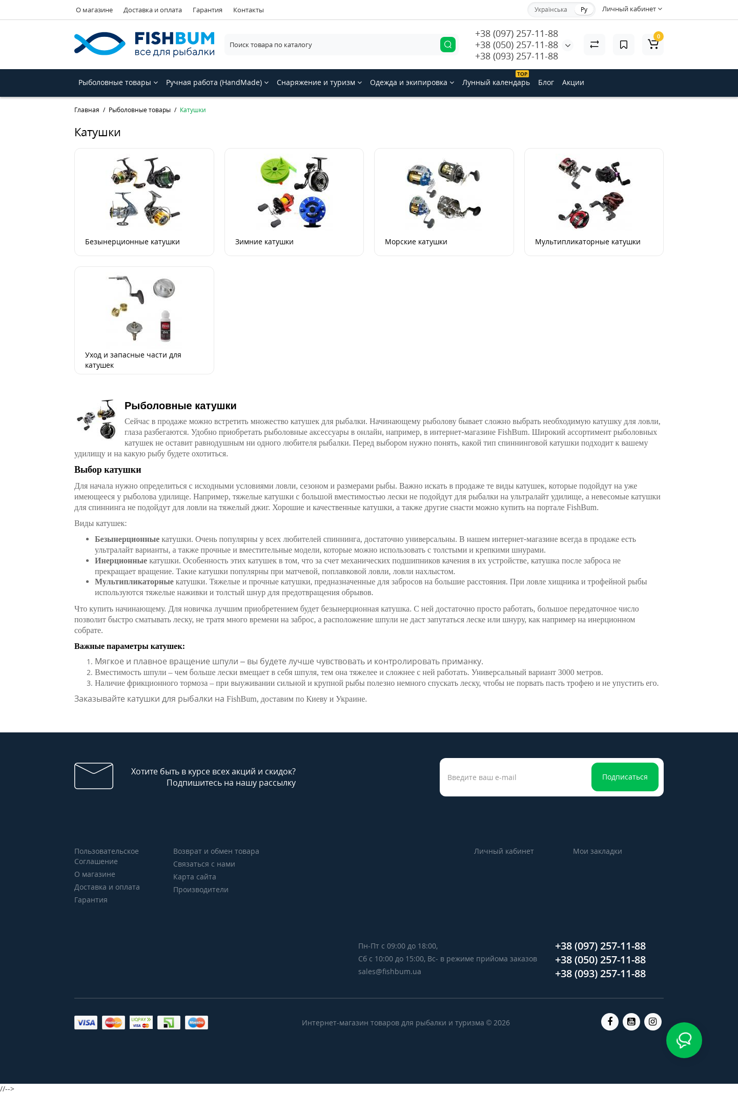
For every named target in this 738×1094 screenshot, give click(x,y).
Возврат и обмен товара (216, 851)
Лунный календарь (496, 78)
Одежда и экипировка (412, 82)
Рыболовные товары (118, 82)
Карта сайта (194, 876)
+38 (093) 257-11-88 (516, 56)
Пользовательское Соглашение (106, 856)
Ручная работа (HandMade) (217, 82)
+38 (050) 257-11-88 (516, 44)
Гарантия (207, 9)
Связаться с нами (204, 864)
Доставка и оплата (153, 9)
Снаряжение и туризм (319, 82)
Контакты (248, 9)
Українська (551, 9)
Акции (573, 82)
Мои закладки (597, 851)
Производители (201, 889)
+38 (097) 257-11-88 (516, 33)
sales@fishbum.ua (389, 971)
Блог (546, 82)
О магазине (94, 9)
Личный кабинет (504, 851)
